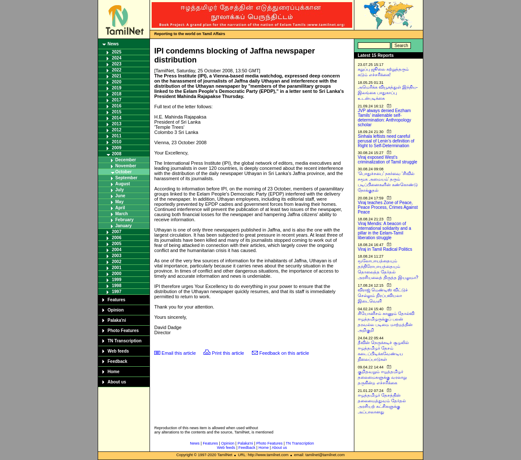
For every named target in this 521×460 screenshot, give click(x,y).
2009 (116, 147)
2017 (116, 100)
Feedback (117, 361)
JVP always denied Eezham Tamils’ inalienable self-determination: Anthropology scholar (384, 117)
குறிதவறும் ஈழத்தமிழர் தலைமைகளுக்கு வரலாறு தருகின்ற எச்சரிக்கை (382, 377)
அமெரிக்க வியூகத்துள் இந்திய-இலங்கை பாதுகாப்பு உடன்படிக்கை (388, 93)
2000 (116, 273)
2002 (116, 261)
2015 (116, 112)
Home (114, 371)
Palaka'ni (117, 320)
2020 (116, 82)
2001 (116, 267)
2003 (116, 255)
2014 (116, 118)
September (126, 177)
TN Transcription (124, 340)
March (121, 213)
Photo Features (123, 330)
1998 (116, 285)
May (119, 201)
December (125, 159)
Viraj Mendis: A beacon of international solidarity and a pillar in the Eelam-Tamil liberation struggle (384, 230)
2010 (116, 141)
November (125, 165)
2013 (116, 124)
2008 (116, 153)
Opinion (116, 310)
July (119, 189)
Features (117, 299)
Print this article (228, 353)
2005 (116, 243)
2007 (116, 231)
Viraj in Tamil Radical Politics (385, 249)
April (120, 207)
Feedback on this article (284, 353)
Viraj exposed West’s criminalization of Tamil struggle (387, 159)
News (113, 44)
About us (117, 382)
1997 (116, 291)
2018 (116, 94)
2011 (116, 136)
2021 (116, 76)
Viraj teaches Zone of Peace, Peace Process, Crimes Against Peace (388, 207)
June (120, 195)
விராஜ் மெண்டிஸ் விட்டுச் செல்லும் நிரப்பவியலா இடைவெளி (383, 295)
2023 (116, 64)
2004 (116, 249)
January (123, 225)
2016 (116, 106)
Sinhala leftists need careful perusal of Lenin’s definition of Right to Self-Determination (386, 141)
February (124, 219)
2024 (116, 58)
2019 (116, 88)
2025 (116, 52)
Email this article (179, 353)
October (123, 171)
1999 (116, 279)
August (122, 183)
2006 (116, 237)
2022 (116, 70)
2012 (116, 130)
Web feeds (118, 351)
